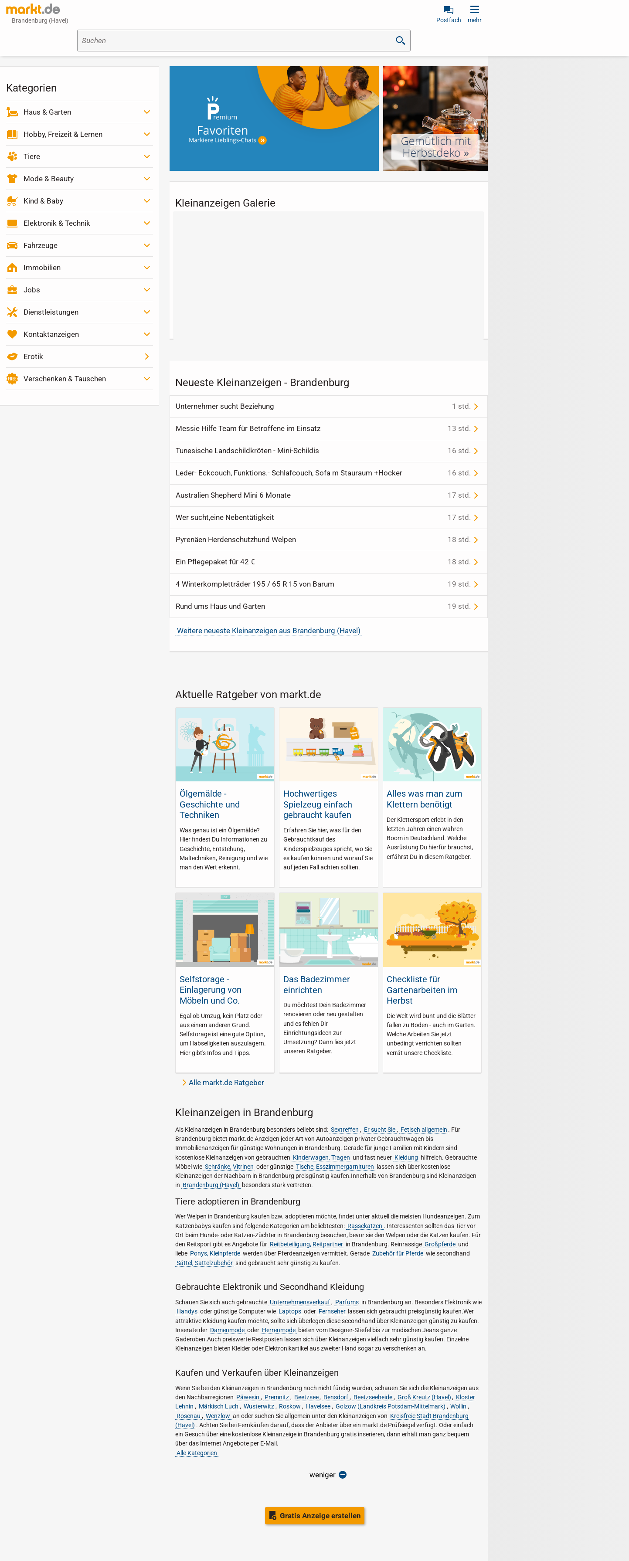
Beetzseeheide (373, 1397)
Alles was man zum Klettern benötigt (424, 798)
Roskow (290, 1406)
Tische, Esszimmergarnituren (335, 1166)
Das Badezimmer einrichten (316, 984)
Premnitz (277, 1397)
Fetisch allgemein (424, 1129)
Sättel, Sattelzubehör (205, 1262)
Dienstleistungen (51, 312)
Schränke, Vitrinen (229, 1166)
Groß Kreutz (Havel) (424, 1397)
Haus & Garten (47, 112)
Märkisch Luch (218, 1406)
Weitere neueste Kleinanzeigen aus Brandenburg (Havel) (268, 630)
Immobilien (42, 267)
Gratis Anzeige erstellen (320, 1515)
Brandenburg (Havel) (211, 1184)
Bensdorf (335, 1397)
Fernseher (332, 1311)
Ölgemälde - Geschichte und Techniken (210, 804)
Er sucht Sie (379, 1129)
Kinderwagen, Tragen (321, 1157)
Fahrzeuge (41, 245)
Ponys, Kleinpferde (215, 1253)
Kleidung (406, 1157)
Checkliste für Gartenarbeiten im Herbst (422, 990)
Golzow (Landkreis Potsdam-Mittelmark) (390, 1406)
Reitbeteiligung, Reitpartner (306, 1244)
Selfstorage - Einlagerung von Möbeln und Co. (210, 990)
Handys (187, 1311)
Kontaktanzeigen (51, 334)
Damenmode (227, 1330)
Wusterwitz (259, 1406)
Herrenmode (279, 1330)
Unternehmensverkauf (300, 1302)
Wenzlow (218, 1415)
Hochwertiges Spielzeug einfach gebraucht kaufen (317, 804)
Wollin (458, 1406)
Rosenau (189, 1415)
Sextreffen (345, 1129)
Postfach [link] (448, 20)
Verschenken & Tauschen (65, 378)
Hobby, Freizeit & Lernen (63, 134)
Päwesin (247, 1397)
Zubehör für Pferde (397, 1253)
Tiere (32, 156)
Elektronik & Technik (57, 223)
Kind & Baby (43, 201)
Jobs (32, 289)
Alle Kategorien (197, 1452)
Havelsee (318, 1406)
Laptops (290, 1311)
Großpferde (440, 1244)
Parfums (347, 1302)
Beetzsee (306, 1397)
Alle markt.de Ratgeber (226, 1082)
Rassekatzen (364, 1225)
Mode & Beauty (49, 178)
